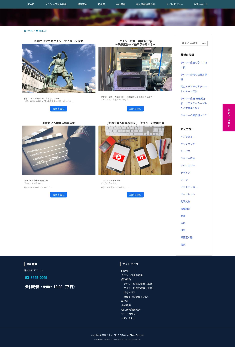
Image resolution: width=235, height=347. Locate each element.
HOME (30, 30)
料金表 (124, 301)
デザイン (185, 172)
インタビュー (188, 136)
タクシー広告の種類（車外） (139, 283)
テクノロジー (188, 165)
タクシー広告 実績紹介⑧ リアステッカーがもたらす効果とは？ (194, 103)
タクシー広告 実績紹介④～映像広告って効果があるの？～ (135, 42)
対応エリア (129, 292)
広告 (183, 223)
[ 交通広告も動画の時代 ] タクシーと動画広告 (135, 123)
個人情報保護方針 (130, 309)
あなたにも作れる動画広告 (58, 123)
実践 (183, 215)
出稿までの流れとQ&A (135, 296)
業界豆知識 (187, 237)
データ (184, 179)
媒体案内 (126, 279)
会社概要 (126, 305)
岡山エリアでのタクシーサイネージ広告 (58, 41)
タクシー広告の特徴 (132, 275)
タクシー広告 (188, 158)
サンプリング (188, 143)
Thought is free (133, 340)
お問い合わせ (128, 318)
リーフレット (188, 194)
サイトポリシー (129, 314)
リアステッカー (189, 187)
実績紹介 (185, 208)
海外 (183, 244)
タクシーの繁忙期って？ (194, 115)
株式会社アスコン (33, 270)
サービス (185, 151)
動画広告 (185, 201)
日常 (183, 230)
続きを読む (59, 108)
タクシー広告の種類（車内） (139, 288)
